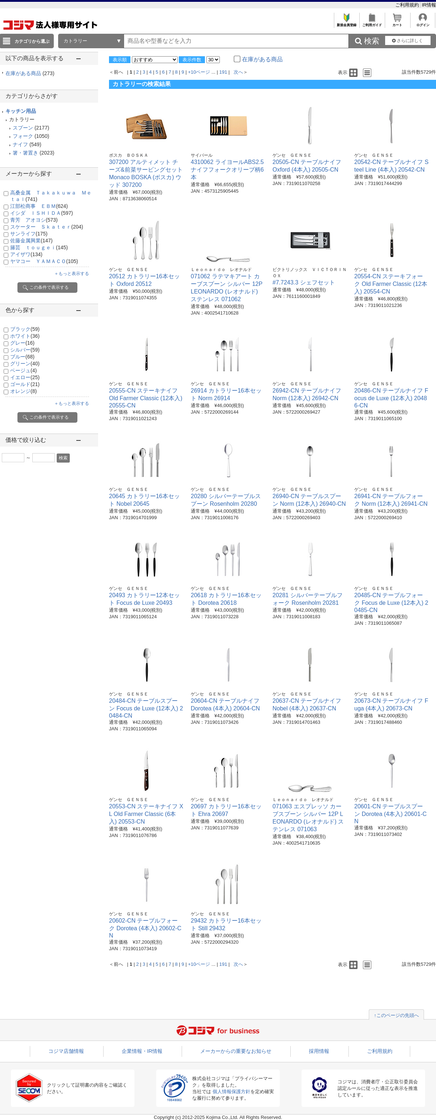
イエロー (25, 377)
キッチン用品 (20, 111)
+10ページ (199, 72)
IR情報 (429, 5)
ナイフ (20, 144)
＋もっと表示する (71, 273)
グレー (22, 343)
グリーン (25, 363)
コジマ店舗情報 (66, 1051)
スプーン (23, 128)
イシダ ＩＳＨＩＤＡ (41, 213)
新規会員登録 (346, 23)
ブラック (25, 329)
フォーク (23, 136)
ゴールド (25, 384)
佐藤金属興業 (31, 240)
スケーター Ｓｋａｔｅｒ (46, 227)
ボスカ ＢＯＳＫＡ (128, 155)
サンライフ (29, 234)
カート (397, 23)
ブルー (22, 357)
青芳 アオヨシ (34, 220)
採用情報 (319, 1051)
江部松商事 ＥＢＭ (39, 206)
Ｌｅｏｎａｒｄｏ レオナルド (221, 269)
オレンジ (23, 391)
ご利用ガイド (372, 23)
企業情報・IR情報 (142, 1051)
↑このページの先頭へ (396, 1015)
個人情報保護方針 (231, 1091)
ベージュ (23, 370)
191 (223, 72)
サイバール (202, 155)
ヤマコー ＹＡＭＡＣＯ (44, 261)
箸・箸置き (25, 153)
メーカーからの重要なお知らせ (235, 1051)
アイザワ (26, 254)
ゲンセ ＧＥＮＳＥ (292, 155)
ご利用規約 (407, 5)
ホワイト (25, 336)
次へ (238, 72)
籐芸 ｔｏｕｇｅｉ (39, 247)
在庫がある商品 (29, 73)
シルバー (25, 350)
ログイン (423, 23)
